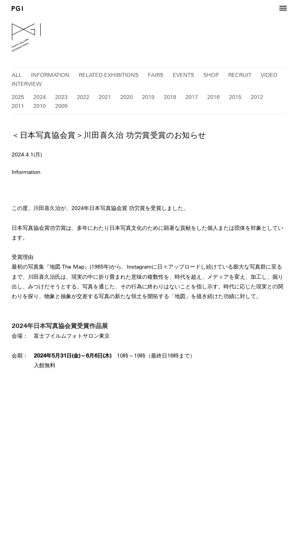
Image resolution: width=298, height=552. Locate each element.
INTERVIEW (27, 84)
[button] (282, 8)
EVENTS (183, 75)
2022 (83, 97)
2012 (257, 97)
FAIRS (155, 75)
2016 (213, 97)
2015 (235, 97)
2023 (61, 97)
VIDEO (269, 75)
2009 (61, 106)
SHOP (211, 75)
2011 (18, 106)
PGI (17, 8)
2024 (39, 97)
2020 (126, 97)
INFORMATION (50, 75)
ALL (17, 75)
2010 (39, 106)
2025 (18, 97)
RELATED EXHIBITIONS (109, 75)
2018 (170, 97)
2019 (148, 97)
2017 (191, 97)
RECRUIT (239, 75)
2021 (105, 97)
